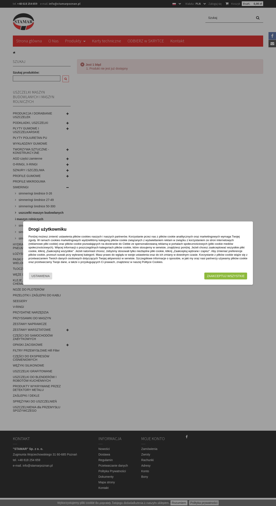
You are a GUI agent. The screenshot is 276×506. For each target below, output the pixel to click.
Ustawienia (51, 276)
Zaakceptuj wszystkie (215, 276)
